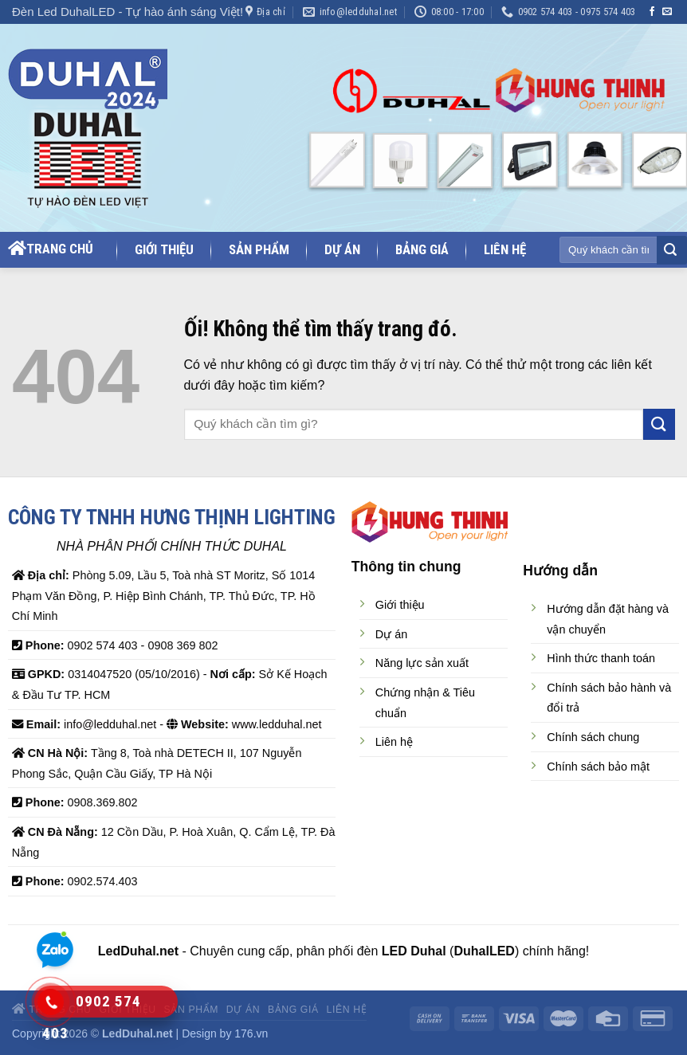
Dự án (342, 249)
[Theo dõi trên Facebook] (652, 12)
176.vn (251, 1033)
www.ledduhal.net (277, 724)
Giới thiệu (164, 249)
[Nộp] (670, 251)
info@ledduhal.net (110, 724)
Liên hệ (505, 249)
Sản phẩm (259, 249)
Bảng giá (422, 249)
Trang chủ (50, 249)
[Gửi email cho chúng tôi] (667, 12)
